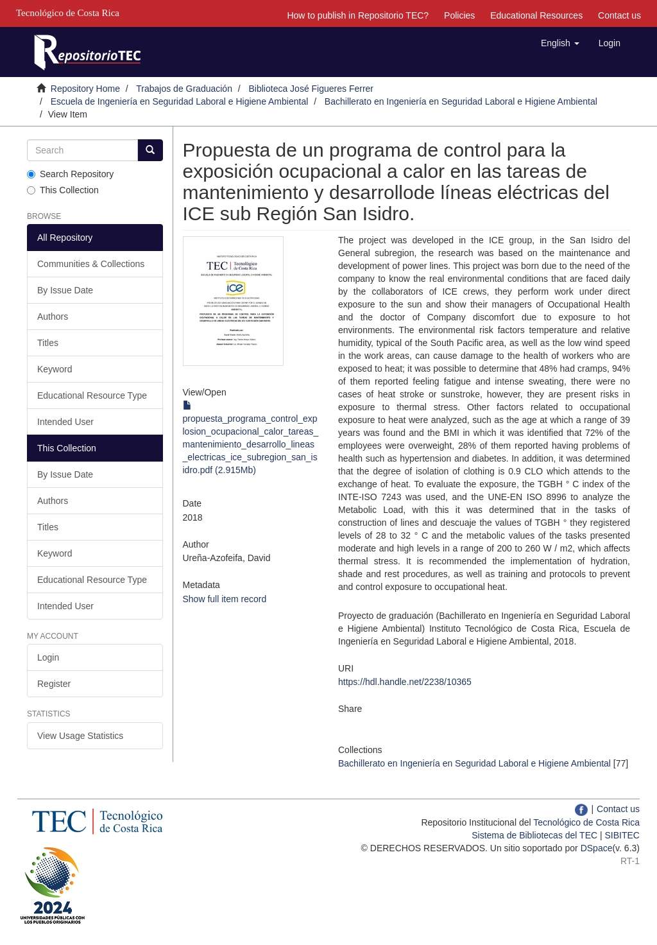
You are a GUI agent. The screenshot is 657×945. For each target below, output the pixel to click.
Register (54, 684)
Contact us (619, 15)
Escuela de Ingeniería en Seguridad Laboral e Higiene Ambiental (180, 101)
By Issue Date (65, 290)
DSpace (597, 848)
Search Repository (70, 174)
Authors (52, 316)
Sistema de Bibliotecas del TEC (534, 835)
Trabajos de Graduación (184, 88)
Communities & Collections (90, 264)
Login (48, 657)
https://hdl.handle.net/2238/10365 (405, 682)
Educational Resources (536, 15)
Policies (459, 15)
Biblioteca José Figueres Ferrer (311, 88)
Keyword (54, 369)
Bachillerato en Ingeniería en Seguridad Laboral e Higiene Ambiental (461, 101)
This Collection (63, 190)
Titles (47, 343)
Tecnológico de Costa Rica (586, 822)
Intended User (65, 422)
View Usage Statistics (80, 736)
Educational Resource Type (92, 395)
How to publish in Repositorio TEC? (358, 15)
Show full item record (225, 599)
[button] (560, 43)
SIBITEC (622, 835)
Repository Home (85, 88)
